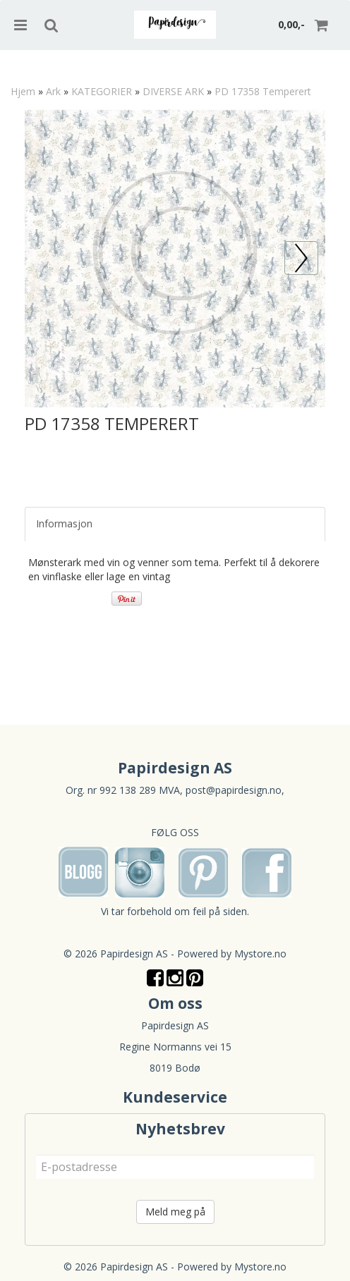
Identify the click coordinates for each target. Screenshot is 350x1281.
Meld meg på (175, 1211)
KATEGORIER (101, 91)
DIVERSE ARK (173, 91)
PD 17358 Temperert (263, 91)
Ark (53, 91)
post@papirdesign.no (234, 790)
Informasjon (64, 523)
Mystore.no (260, 953)
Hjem (23, 91)
